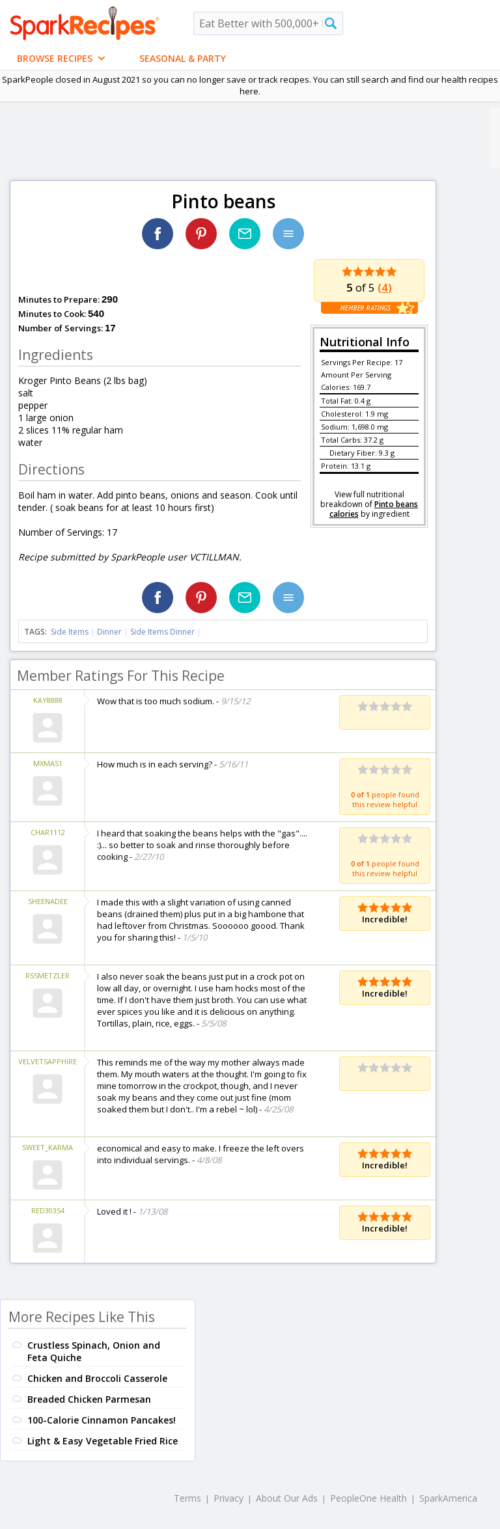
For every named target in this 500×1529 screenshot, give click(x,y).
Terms (187, 1498)
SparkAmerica (448, 1498)
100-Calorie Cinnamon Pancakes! (101, 1420)
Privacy (228, 1498)
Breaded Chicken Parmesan (89, 1399)
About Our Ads (287, 1498)
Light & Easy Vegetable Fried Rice (102, 1441)
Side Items (70, 631)
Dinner (109, 631)
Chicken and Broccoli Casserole (97, 1378)
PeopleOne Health (368, 1498)
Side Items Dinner (162, 631)
